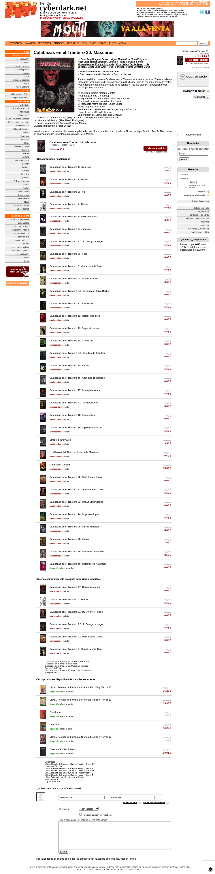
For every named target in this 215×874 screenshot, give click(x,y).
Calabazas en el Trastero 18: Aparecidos (72, 415)
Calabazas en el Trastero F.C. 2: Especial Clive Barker (80, 291)
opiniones (73, 43)
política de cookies (200, 232)
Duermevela (23, 198)
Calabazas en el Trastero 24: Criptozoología (74, 514)
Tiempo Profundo (52, 672)
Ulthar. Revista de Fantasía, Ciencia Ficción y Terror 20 (80, 687)
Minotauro (24, 112)
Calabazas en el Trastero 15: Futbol (69, 365)
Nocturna (25, 139)
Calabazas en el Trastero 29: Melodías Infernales (77, 551)
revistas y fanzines (20, 80)
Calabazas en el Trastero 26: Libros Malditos (75, 526)
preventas (44, 43)
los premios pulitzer (20, 247)
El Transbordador (21, 181)
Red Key (25, 174)
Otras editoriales (21, 205)
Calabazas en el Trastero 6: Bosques (70, 229)
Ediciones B (23, 115)
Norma (26, 184)
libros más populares (19, 219)
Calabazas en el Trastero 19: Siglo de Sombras (76, 427)
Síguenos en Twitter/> (202, 11)
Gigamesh (24, 178)
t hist (112, 43)
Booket (26, 188)
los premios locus (21, 233)
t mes (93, 43)
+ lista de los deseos (200, 67)
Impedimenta (23, 191)
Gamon (25, 171)
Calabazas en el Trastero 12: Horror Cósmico (75, 315)
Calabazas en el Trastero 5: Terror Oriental (73, 216)
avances (29, 43)
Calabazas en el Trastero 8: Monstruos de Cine (76, 266)
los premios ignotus (20, 251)
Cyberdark (24, 105)
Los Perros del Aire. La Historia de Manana (74, 452)
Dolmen (25, 164)
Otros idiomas (23, 209)
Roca (26, 202)
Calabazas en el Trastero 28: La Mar (70, 539)
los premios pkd (22, 237)
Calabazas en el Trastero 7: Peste (68, 253)
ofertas (25, 90)
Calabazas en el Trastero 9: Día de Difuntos (74, 278)
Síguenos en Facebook (207, 11)
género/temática (20, 55)
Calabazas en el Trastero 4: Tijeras (69, 204)
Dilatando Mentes (21, 129)
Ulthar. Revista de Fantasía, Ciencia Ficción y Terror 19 (80, 699)
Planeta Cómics (22, 160)
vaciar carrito (201, 97)
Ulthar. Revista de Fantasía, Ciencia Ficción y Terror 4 (69, 775)
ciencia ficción (22, 59)
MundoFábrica (51, 779)
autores (59, 43)
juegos (26, 83)
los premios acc (22, 240)
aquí (188, 867)
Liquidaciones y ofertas (18, 94)
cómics (26, 76)
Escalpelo (55, 712)
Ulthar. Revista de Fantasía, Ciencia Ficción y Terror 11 (69, 770)
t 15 (84, 43)
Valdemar (24, 136)
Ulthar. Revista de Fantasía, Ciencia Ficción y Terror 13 (69, 768)
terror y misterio (22, 66)
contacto (205, 225)
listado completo (201, 208)
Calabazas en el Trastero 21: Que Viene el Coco (76, 489)
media (122, 43)
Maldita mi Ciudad (60, 464)
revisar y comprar (196, 91)
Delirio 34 (55, 724)
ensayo (25, 73)
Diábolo (25, 167)
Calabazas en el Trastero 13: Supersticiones (74, 328)
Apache (25, 157)
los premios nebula (20, 230)
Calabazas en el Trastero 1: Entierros (70, 167)
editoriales (23, 101)
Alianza (25, 133)
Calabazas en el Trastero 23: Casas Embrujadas (76, 501)
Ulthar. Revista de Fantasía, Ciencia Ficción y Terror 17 (80, 737)
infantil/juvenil (23, 69)
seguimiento (203, 211)
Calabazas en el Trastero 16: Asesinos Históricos (77, 377)
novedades (15, 43)
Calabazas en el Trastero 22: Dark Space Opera (76, 477)
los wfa (26, 244)
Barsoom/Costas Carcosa (17, 119)
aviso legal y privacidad (198, 229)
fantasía (25, 62)
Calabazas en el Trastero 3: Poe (67, 191)
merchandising (22, 87)
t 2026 (102, 43)
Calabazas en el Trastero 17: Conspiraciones (75, 390)
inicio (26, 51)
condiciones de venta (199, 215)
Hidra (26, 143)
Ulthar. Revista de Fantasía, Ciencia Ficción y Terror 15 (69, 764)
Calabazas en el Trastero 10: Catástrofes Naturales (78, 563)
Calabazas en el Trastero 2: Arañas (69, 179)
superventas (23, 223)
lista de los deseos (200, 201)
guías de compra (20, 215)
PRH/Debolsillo (22, 126)
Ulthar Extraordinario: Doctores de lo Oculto (64, 777)
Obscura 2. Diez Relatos (63, 749)
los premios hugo (21, 226)
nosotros (205, 222)
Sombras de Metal (53, 668)
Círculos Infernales (60, 439)
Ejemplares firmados (20, 97)
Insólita (26, 153)
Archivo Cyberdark (17, 283)
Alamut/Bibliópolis (21, 108)
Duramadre (50, 762)
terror (26, 261)
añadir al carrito (61, 568)
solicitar (59, 171)
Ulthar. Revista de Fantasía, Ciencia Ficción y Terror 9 (69, 773)
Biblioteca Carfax (21, 146)
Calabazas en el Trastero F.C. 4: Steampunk (74, 402)
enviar (184, 159)
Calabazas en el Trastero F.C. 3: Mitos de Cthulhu (77, 353)
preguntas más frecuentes (197, 218)
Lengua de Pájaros (53, 766)
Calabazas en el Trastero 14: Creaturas (71, 340)
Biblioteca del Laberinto (18, 122)
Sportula (25, 150)
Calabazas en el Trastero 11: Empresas (71, 303)
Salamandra (23, 195)
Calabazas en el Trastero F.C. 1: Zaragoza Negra (76, 241)
